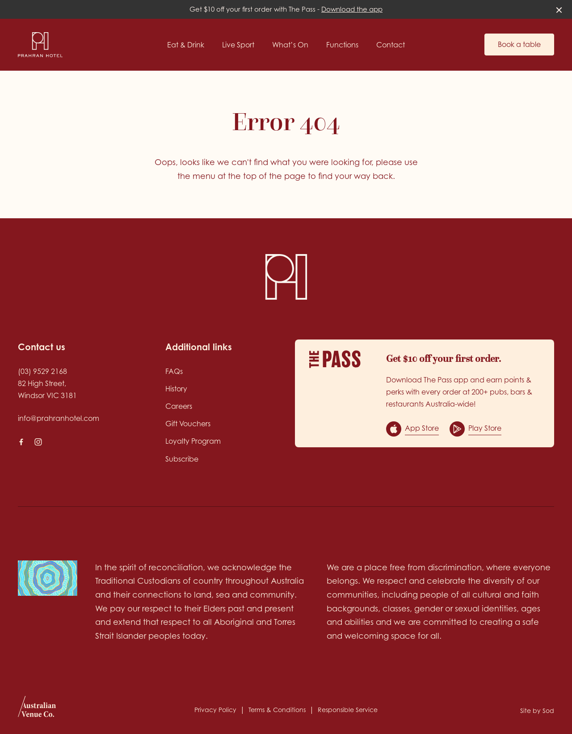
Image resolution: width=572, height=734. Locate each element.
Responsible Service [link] (348, 709)
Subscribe (181, 458)
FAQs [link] (174, 371)
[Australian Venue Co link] (37, 709)
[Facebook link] (21, 442)
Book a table (519, 44)
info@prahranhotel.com (58, 418)
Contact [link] (390, 45)
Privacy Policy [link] (215, 709)
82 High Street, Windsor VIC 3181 (47, 389)
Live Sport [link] (238, 45)
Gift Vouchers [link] (187, 423)
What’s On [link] (290, 45)
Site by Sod (537, 710)
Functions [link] (342, 45)
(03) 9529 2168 (42, 371)
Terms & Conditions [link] (277, 709)
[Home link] (40, 44)
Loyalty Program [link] (193, 441)
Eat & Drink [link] (185, 45)
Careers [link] (178, 406)
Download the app (352, 9)
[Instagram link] (38, 442)
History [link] (176, 388)
